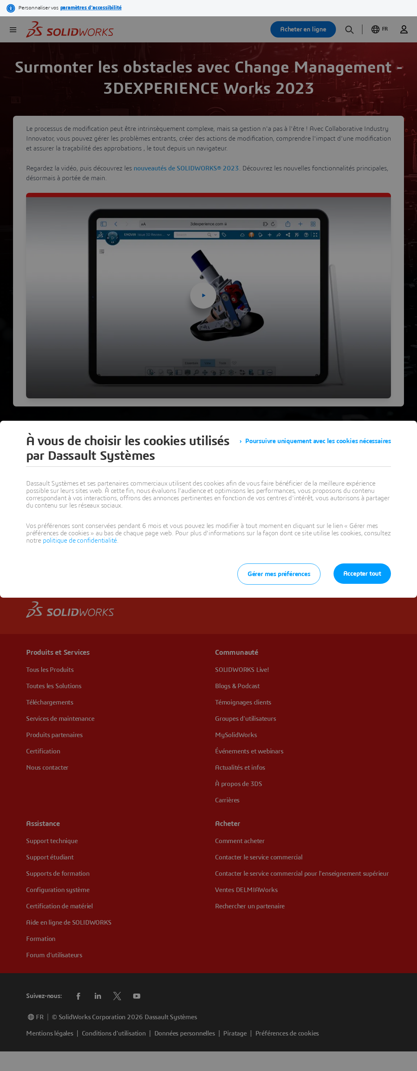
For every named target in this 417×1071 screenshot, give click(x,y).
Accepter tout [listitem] (362, 573)
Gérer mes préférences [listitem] (279, 574)
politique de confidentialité (80, 540)
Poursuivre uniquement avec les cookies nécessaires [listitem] (318, 441)
